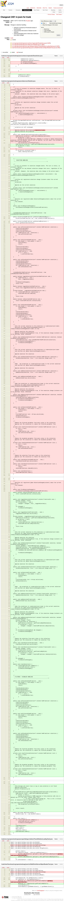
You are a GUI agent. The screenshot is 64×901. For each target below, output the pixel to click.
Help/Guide (39, 7)
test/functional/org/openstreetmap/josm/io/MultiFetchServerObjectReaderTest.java (34, 47)
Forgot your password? (58, 7)
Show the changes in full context (49, 25)
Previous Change (51, 14)
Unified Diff (27, 894)
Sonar (54, 12)
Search (60, 12)
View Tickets (36, 10)
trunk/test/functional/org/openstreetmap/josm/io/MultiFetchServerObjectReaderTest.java (27, 864)
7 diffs (42, 44)
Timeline (10, 10)
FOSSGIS (29, 899)
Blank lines (46, 29)
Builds (60, 10)
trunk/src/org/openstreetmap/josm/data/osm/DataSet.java (18, 81)
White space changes (49, 32)
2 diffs (48, 43)
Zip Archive (37, 894)
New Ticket (45, 10)
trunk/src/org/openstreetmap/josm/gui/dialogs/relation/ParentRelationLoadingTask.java (27, 839)
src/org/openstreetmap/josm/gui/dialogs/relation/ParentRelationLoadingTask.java (34, 46)
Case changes (47, 30)
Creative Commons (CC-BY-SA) (30, 900)
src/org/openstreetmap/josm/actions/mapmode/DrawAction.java (29, 43)
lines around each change (53, 23)
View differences (45, 21)
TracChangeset (40, 890)
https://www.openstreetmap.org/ (55, 899)
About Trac (45, 7)
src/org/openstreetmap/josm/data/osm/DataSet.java (26, 44)
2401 (13, 17)
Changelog (18, 10)
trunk (28, 17)
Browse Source (27, 10)
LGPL (58, 900)
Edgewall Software (17, 897)
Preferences (32, 7)
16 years (28, 20)
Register (50, 7)
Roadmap (53, 10)
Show (43, 23)
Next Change (59, 14)
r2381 (3, 57)
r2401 (8, 57)
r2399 (3, 82)
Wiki (4, 10)
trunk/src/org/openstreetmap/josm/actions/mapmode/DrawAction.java (22, 56)
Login (28, 7)
